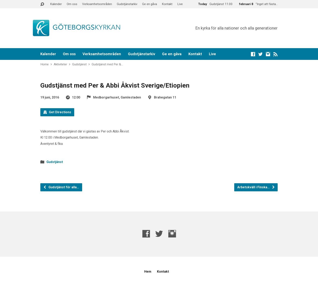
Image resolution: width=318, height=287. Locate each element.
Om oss (72, 4)
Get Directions (57, 112)
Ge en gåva (149, 4)
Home (44, 64)
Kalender (56, 4)
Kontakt (167, 4)
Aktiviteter (60, 64)
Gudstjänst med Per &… (107, 64)
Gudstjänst (79, 64)
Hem (147, 271)
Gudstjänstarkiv (127, 4)
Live (180, 4)
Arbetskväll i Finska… (256, 187)
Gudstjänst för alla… (61, 187)
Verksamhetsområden (97, 4)
